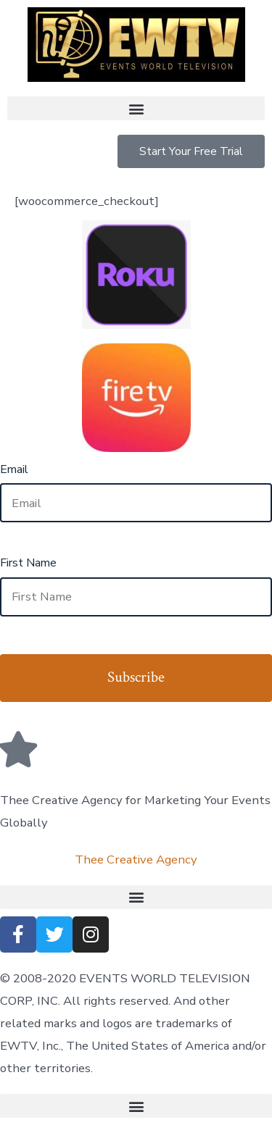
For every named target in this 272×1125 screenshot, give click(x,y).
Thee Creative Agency (136, 859)
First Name (28, 563)
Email (14, 469)
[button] (136, 108)
